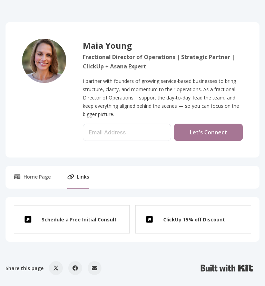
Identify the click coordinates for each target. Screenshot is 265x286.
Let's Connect (208, 132)
